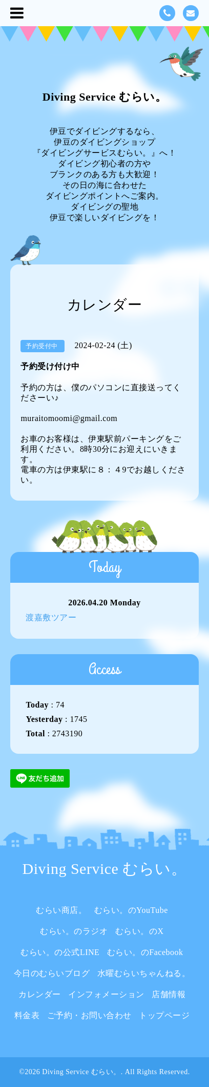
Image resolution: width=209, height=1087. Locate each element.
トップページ (164, 1015)
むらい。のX (139, 931)
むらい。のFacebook (145, 952)
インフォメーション (106, 994)
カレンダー (39, 994)
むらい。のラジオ (74, 931)
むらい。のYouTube (131, 910)
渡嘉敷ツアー (51, 617)
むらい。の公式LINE (59, 952)
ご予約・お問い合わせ (89, 1015)
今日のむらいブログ (52, 973)
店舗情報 (168, 994)
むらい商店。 (61, 910)
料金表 (27, 1015)
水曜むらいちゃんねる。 (144, 973)
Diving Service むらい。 (104, 96)
